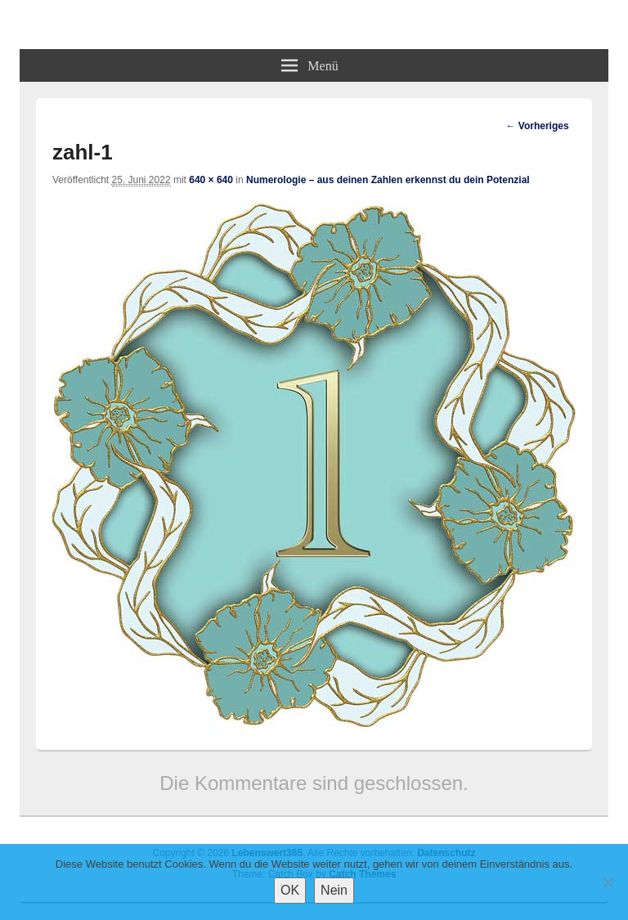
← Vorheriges (536, 126)
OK (289, 890)
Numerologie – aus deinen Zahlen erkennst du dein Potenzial (388, 180)
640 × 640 (211, 180)
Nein (334, 890)
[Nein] (607, 882)
